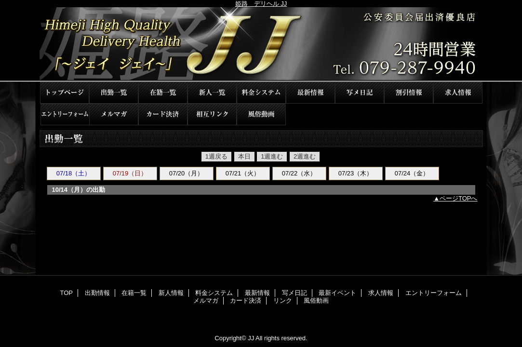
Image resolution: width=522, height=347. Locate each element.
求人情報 (457, 93)
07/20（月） (186, 173)
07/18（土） (73, 173)
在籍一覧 (162, 93)
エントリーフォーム (64, 114)
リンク (212, 114)
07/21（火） (243, 173)
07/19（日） (130, 173)
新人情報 (212, 93)
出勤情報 (113, 93)
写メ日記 (359, 93)
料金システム (261, 93)
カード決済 (162, 114)
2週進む (305, 156)
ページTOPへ (459, 198)
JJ (261, 44)
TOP (64, 93)
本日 (244, 156)
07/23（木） (355, 173)
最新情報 (310, 93)
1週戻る (216, 156)
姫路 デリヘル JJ (261, 3)
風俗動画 (261, 114)
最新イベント (408, 93)
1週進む (272, 156)
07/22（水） (299, 173)
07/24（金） (412, 173)
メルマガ (113, 114)
